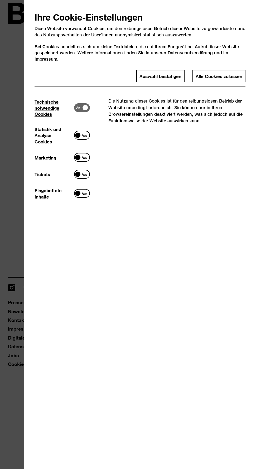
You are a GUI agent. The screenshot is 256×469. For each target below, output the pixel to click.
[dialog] (128, 234)
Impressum (46, 59)
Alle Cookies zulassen (219, 76)
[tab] (54, 108)
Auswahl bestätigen (160, 76)
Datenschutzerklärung (190, 52)
